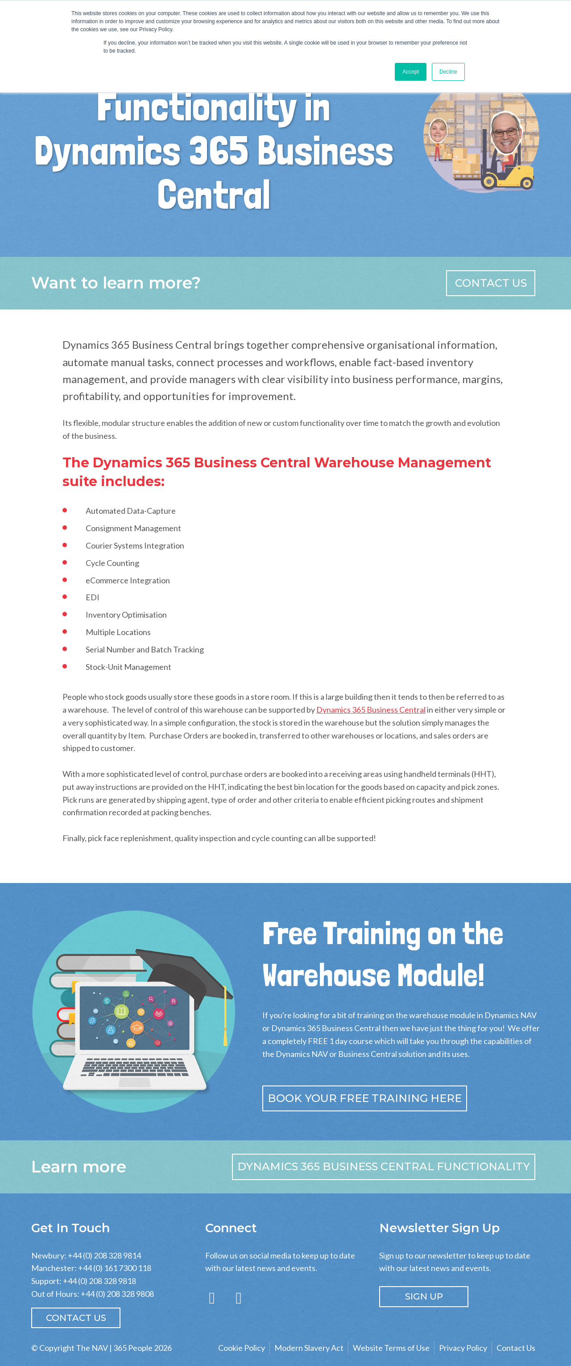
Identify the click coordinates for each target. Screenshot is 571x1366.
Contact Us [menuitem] (516, 1348)
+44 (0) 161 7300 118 (114, 1268)
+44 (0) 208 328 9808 (117, 1294)
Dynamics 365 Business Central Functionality (383, 1166)
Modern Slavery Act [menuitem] (308, 1348)
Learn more (78, 1166)
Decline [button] (448, 72)
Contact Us (76, 1317)
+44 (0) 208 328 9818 (99, 1281)
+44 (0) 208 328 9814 (104, 1255)
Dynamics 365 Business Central (371, 709)
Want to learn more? (116, 283)
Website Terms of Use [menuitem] (391, 1348)
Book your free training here (365, 1098)
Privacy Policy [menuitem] (463, 1348)
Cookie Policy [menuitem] (241, 1348)
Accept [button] (410, 72)
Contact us (491, 283)
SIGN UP (424, 1296)
